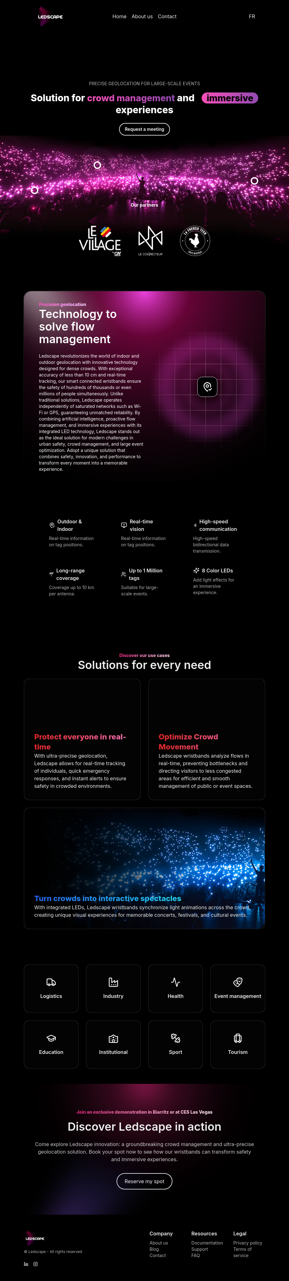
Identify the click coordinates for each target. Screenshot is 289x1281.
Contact (167, 16)
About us (142, 16)
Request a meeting (144, 129)
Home (119, 16)
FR (252, 16)
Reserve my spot (144, 1182)
